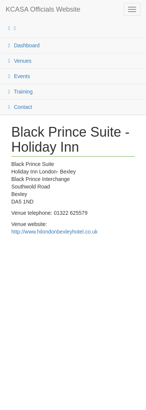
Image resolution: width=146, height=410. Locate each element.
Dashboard (23, 45)
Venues (19, 61)
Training (19, 92)
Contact (19, 107)
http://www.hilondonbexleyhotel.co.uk (54, 232)
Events (18, 76)
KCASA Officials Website (43, 9)
